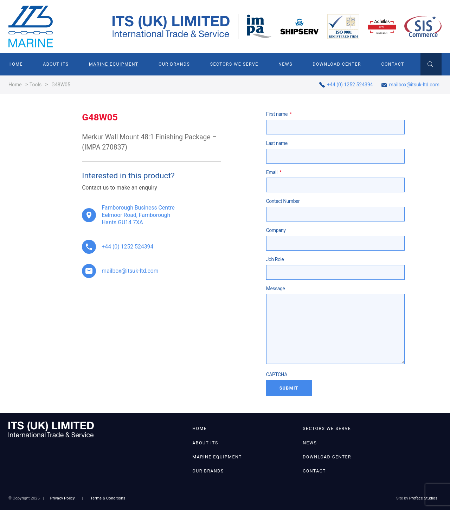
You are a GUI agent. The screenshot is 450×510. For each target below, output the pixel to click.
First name (279, 114)
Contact (392, 64)
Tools (35, 84)
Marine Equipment (114, 64)
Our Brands (174, 64)
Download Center (337, 64)
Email (274, 172)
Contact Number (283, 201)
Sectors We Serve (234, 64)
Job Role (275, 259)
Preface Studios (423, 498)
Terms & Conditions (107, 498)
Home (15, 64)
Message (275, 288)
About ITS (56, 64)
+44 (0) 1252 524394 (346, 84)
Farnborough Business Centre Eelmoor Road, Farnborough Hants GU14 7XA (138, 215)
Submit (288, 388)
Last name (277, 143)
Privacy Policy (62, 498)
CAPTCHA (276, 374)
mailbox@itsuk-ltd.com (410, 84)
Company (276, 230)
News (285, 64)
